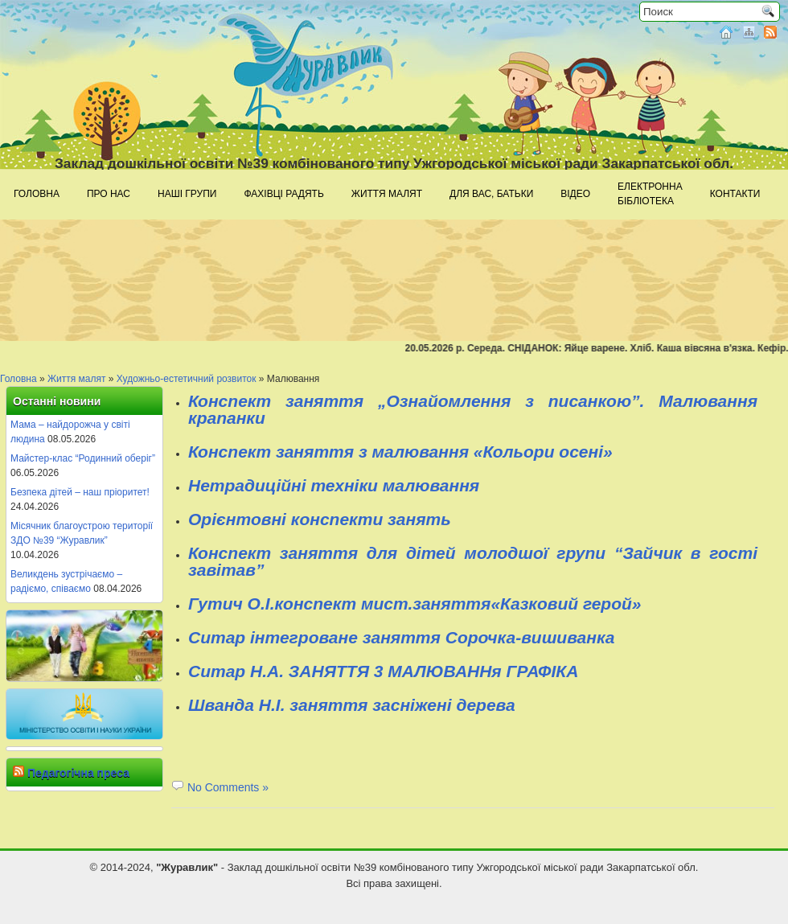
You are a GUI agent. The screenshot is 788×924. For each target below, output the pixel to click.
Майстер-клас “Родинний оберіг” (82, 458)
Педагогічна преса (78, 772)
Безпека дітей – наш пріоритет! (80, 492)
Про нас (108, 193)
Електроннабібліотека (650, 194)
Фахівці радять (283, 193)
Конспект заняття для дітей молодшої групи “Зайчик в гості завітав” (472, 561)
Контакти (735, 193)
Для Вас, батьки (491, 193)
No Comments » (228, 787)
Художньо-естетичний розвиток (187, 378)
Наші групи (187, 193)
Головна (37, 193)
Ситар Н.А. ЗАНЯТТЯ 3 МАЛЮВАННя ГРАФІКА (383, 671)
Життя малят (386, 193)
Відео (575, 193)
